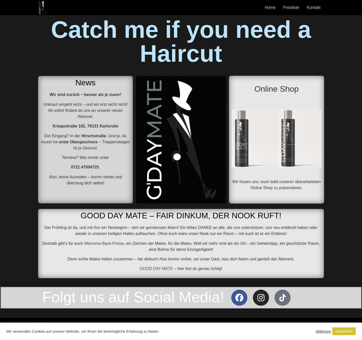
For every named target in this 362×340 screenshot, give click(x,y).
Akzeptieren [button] (344, 331)
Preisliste (291, 7)
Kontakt (314, 7)
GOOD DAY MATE (156, 268)
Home (270, 7)
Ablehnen (323, 331)
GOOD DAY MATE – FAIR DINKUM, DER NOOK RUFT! (181, 215)
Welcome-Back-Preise (104, 243)
